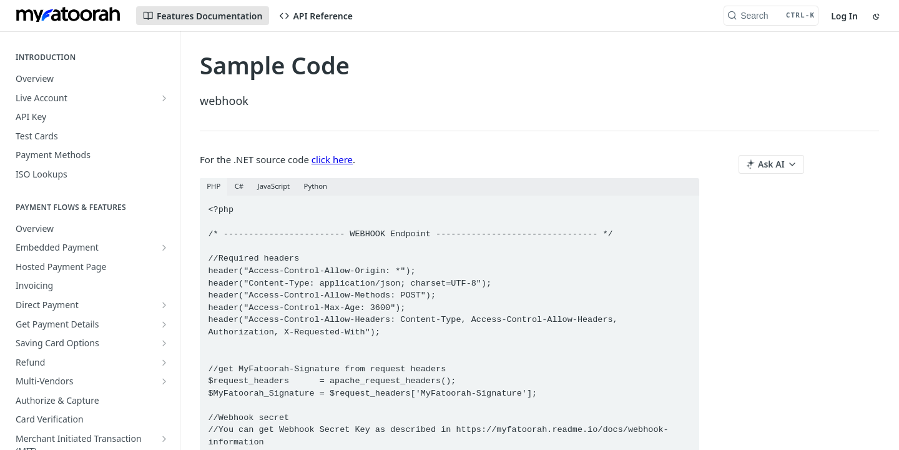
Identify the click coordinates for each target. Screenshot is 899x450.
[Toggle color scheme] (877, 15)
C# (239, 186)
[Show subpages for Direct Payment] (164, 305)
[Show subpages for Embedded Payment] (164, 247)
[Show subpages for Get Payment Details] (164, 324)
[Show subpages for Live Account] (164, 98)
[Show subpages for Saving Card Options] (164, 343)
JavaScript (274, 186)
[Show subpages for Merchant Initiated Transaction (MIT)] (164, 439)
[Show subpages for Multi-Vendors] (164, 381)
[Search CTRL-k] (771, 15)
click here (332, 159)
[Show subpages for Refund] (164, 363)
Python (315, 186)
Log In (844, 16)
